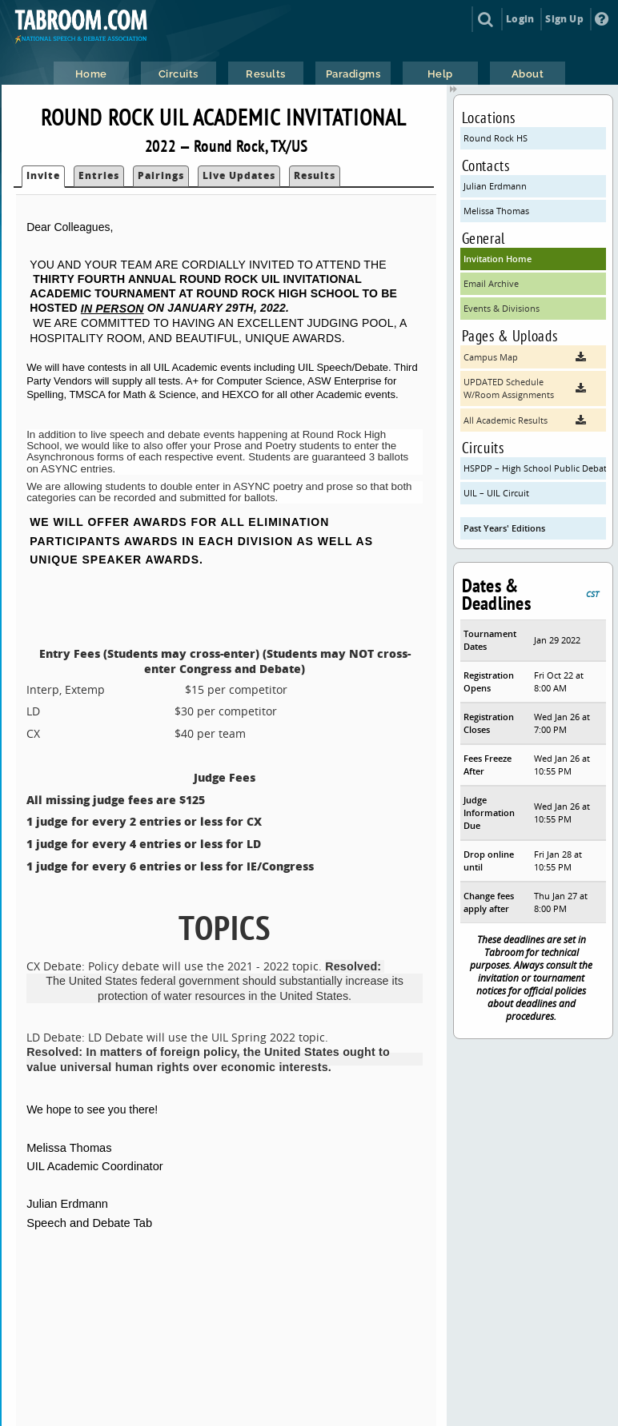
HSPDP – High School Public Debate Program (535, 468)
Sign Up (564, 19)
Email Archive (491, 283)
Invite (43, 175)
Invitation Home (498, 259)
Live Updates (239, 175)
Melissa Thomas (496, 211)
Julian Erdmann (495, 186)
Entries (98, 175)
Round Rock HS (496, 138)
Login (520, 19)
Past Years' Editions (504, 528)
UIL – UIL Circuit (496, 493)
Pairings (161, 175)
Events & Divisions (502, 308)
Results (314, 175)
